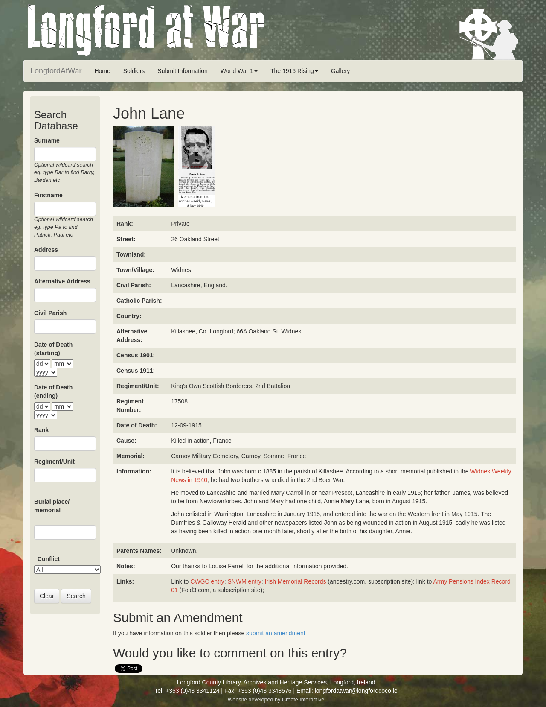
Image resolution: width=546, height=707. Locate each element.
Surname (47, 140)
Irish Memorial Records (295, 581)
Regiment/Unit (54, 461)
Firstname (48, 195)
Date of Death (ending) (53, 391)
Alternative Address (62, 281)
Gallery (340, 70)
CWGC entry (206, 581)
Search (76, 596)
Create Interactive (303, 700)
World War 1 (239, 70)
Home (102, 70)
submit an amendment (275, 633)
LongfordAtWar (55, 71)
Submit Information (182, 70)
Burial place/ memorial (52, 506)
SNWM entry (244, 581)
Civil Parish (50, 313)
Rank (41, 430)
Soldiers (134, 70)
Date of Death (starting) (53, 348)
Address (46, 249)
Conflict (49, 558)
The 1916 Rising (294, 70)
